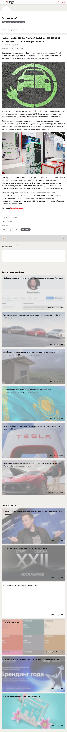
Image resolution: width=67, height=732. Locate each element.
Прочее (14, 217)
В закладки (25, 230)
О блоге (23, 30)
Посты (4, 30)
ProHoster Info (10, 18)
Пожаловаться (19, 22)
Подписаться (7, 22)
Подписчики (13, 30)
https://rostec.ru (16, 208)
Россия (10, 221)
